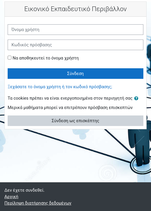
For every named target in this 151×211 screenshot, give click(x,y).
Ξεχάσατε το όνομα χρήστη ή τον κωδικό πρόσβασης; (60, 86)
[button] (137, 98)
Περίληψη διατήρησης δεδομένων (37, 203)
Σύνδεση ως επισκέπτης (75, 120)
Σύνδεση (75, 73)
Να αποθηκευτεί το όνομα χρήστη (46, 58)
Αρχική (11, 196)
